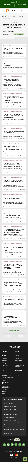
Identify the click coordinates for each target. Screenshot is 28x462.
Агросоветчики (5, 367)
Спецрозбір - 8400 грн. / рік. (10, 414)
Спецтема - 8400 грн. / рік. (10, 403)
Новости (4, 380)
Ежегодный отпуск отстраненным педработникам (14, 300)
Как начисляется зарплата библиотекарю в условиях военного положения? (12, 198)
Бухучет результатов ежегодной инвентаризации (14, 132)
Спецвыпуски (6, 34)
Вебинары (4, 363)
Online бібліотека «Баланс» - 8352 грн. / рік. (13, 423)
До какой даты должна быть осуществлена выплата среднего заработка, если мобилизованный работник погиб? (14, 98)
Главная (4, 355)
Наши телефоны (19, 363)
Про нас (17, 355)
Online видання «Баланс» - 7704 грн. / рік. (14, 427)
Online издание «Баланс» (5, 383)
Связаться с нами (19, 358)
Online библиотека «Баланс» (6, 390)
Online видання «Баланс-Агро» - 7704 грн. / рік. (14, 430)
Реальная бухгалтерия (7, 377)
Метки (3, 393)
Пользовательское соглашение (19, 366)
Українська (10, 439)
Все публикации (18, 45)
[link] (14, 51)
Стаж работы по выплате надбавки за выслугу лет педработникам (11, 81)
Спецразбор (5, 365)
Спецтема (4, 358)
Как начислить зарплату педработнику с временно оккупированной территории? (13, 148)
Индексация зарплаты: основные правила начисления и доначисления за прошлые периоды (14, 317)
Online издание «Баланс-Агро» (5, 387)
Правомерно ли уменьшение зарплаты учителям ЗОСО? (12, 214)
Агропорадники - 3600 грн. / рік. (11, 417)
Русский (17, 439)
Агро (3, 370)
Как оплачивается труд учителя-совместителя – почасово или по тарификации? (14, 116)
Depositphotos (18, 375)
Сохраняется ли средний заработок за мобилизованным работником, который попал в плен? (13, 248)
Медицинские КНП (6, 375)
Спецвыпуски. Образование (9, 45)
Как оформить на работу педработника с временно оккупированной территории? (13, 165)
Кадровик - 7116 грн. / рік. (10, 406)
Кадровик (4, 372)
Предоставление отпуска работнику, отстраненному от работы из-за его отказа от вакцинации (13, 266)
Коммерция (4, 360)
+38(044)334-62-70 (7, 5)
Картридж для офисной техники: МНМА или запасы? (14, 49)
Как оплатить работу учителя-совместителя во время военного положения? (14, 182)
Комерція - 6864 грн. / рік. (10, 409)
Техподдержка (18, 360)
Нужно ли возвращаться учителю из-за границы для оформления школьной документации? (14, 231)
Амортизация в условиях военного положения (14, 64)
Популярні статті (8, 433)
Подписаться (20, 4)
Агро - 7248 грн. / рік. (9, 412)
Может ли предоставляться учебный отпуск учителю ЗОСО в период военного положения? (14, 284)
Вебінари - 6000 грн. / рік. (10, 420)
